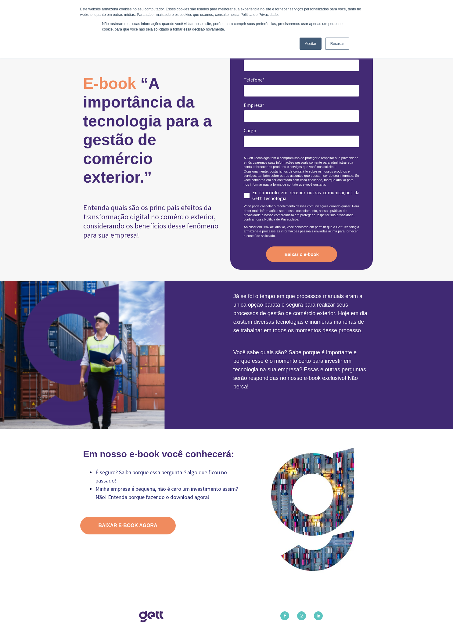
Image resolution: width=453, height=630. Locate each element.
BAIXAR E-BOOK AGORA (128, 525)
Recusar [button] (337, 44)
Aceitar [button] (310, 44)
